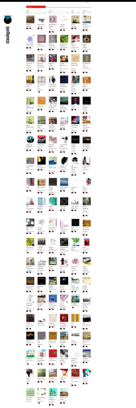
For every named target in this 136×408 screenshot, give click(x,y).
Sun (75, 184)
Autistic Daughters (53, 185)
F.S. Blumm (75, 337)
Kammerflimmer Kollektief (87, 22)
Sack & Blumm (42, 162)
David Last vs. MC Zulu (53, 143)
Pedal (30, 183)
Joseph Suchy (42, 319)
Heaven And (75, 123)
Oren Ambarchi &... (87, 320)
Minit (42, 283)
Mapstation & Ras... (53, 338)
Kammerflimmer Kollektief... (64, 143)
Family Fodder (64, 41)
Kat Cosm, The (75, 300)
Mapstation (64, 356)
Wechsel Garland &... (64, 283)
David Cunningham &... (30, 164)
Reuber (75, 102)
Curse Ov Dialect (42, 142)
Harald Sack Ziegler (87, 244)
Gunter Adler (64, 395)
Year (72, 10)
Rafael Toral (42, 21)
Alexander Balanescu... (30, 395)
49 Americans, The (42, 61)
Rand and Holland (87, 302)
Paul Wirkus (53, 224)
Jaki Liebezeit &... (42, 41)
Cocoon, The (53, 41)
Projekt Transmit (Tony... (75, 144)
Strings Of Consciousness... (87, 62)
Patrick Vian (53, 61)
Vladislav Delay (30, 375)
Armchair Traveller (87, 104)
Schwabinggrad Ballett (64, 245)
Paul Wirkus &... (87, 164)
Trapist (30, 82)
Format (85, 10)
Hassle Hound (42, 122)
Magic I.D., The (53, 103)
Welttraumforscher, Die (42, 264)
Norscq (30, 142)
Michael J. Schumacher (64, 301)
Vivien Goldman (53, 22)
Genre (50, 10)
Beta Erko (64, 264)
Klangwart (30, 21)
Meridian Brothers (75, 62)
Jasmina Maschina (64, 83)
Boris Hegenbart (42, 83)
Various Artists (87, 82)
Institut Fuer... (87, 355)
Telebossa (64, 22)
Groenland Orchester (87, 375)
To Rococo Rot (30, 225)
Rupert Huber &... (30, 356)
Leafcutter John (87, 226)
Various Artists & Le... (64, 62)
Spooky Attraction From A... (75, 84)
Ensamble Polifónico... (30, 61)
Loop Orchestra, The (30, 302)
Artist (28, 10)
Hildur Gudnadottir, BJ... (87, 205)
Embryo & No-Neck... (30, 244)
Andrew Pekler (53, 244)
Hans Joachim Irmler (30, 320)
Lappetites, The (75, 264)
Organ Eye (64, 203)
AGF (42, 301)
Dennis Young (30, 40)
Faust (64, 338)
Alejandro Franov (87, 184)
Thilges (42, 204)
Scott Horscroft (30, 337)
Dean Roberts (30, 283)
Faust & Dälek (75, 283)
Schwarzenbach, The (75, 42)
